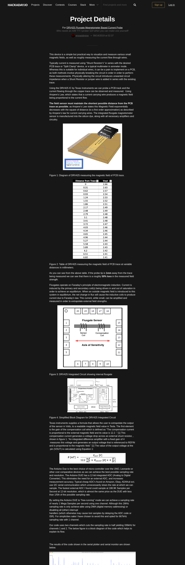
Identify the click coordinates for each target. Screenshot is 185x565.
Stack (83, 5)
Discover (47, 5)
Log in (171, 5)
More (94, 5)
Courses (72, 5)
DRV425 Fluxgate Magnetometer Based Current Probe (94, 27)
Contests (60, 5)
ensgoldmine (80, 35)
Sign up (158, 5)
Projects (35, 5)
